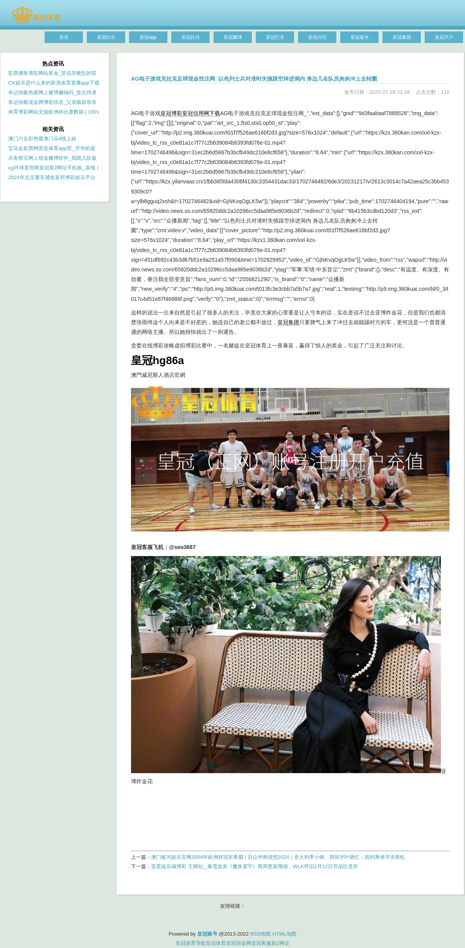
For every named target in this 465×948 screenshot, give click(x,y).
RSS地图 (260, 934)
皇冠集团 (288, 322)
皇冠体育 (216, 943)
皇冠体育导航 (191, 943)
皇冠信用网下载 (201, 113)
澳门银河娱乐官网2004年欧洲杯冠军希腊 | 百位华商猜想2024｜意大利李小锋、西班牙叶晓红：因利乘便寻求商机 (278, 857)
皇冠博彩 (171, 113)
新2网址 (280, 943)
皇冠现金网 (238, 943)
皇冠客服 (261, 943)
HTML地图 (284, 934)
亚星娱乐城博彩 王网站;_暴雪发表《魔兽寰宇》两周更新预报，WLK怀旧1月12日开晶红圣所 (254, 866)
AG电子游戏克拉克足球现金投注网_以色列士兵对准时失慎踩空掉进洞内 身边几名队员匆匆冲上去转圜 (254, 79)
